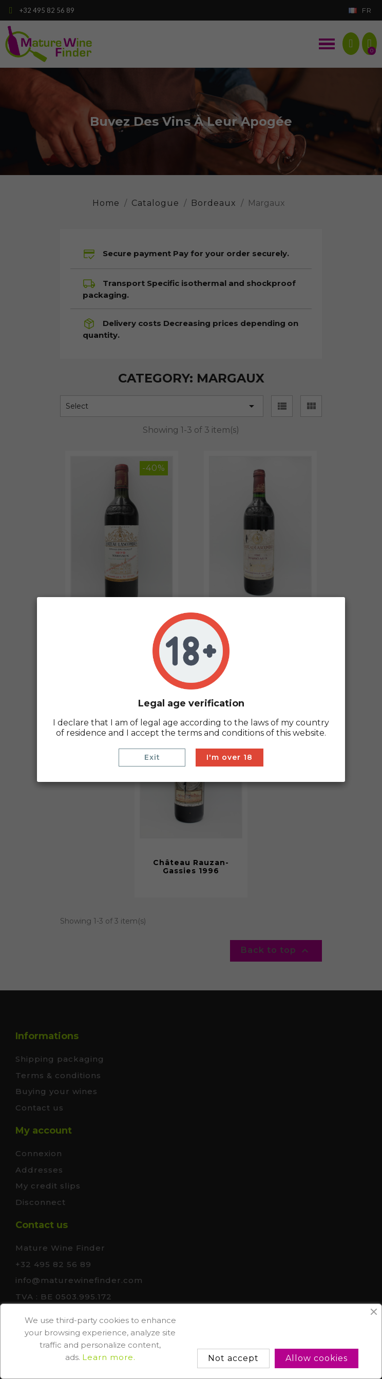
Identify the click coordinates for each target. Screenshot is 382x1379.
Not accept (233, 1358)
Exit (152, 757)
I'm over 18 (229, 757)
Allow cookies (316, 1358)
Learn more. (109, 1357)
